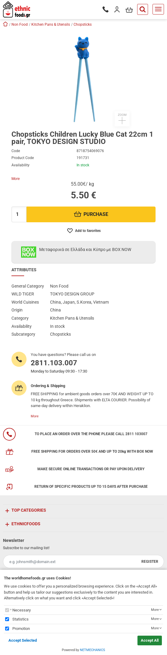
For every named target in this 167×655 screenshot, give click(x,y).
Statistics (20, 619)
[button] (83, 78)
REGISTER (149, 561)
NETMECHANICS (92, 650)
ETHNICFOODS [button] (25, 523)
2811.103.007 (54, 363)
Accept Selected (22, 640)
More (15, 179)
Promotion (21, 628)
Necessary (21, 610)
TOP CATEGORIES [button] (28, 510)
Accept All (150, 640)
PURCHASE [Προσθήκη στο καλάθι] (91, 214)
